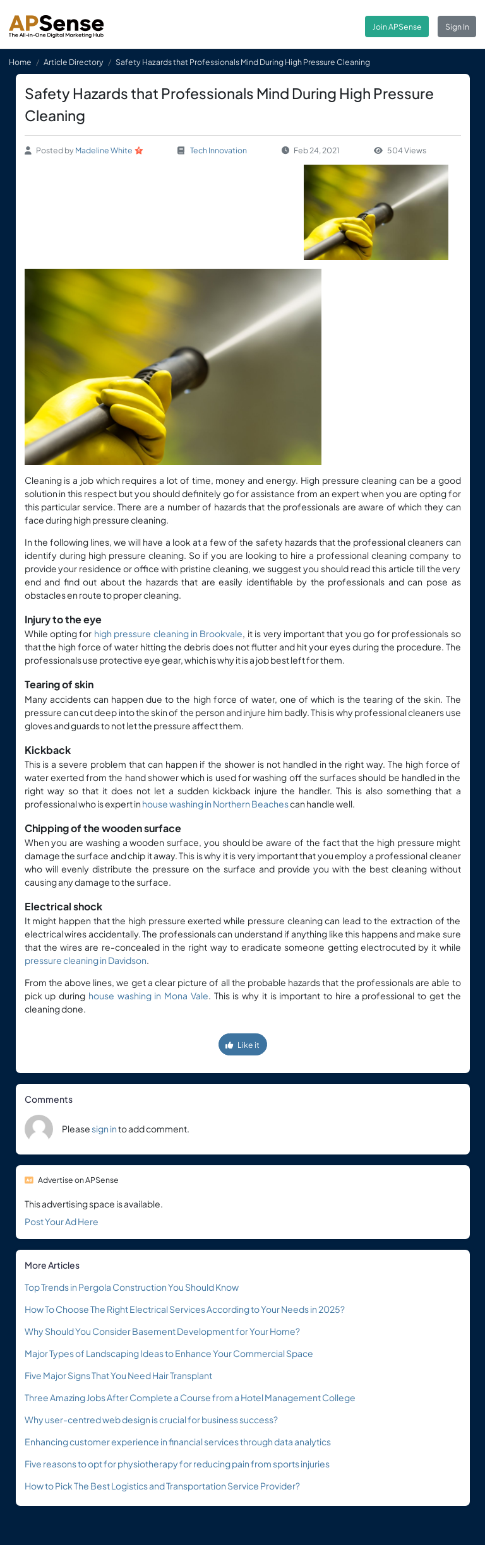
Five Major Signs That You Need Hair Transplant (118, 1375)
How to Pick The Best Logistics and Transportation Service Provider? (162, 1485)
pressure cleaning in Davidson (86, 960)
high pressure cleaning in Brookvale (168, 633)
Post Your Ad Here (62, 1221)
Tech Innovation (218, 150)
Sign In (457, 26)
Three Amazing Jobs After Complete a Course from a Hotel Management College (190, 1397)
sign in (104, 1128)
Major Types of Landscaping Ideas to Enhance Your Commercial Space (169, 1353)
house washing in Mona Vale (148, 995)
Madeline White (104, 150)
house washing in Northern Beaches (215, 803)
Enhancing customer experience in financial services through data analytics (178, 1441)
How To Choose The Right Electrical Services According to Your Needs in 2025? (185, 1309)
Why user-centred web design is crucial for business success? (151, 1419)
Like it (242, 1045)
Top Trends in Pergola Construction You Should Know (132, 1287)
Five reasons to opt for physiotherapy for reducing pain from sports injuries (177, 1463)
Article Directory (74, 62)
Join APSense (397, 26)
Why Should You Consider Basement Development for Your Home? (162, 1331)
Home (20, 62)
